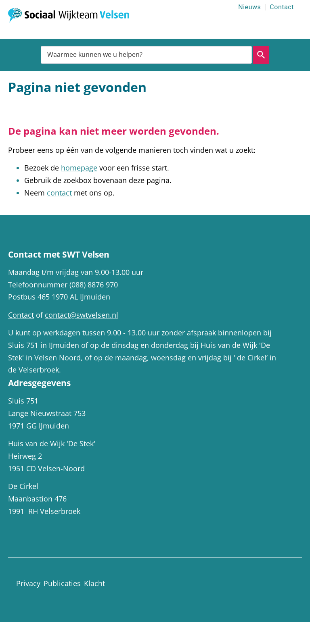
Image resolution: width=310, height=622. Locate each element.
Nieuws (249, 7)
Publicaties (62, 583)
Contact (282, 7)
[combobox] (146, 55)
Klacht (94, 583)
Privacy (28, 583)
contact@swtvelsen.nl (81, 315)
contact (59, 193)
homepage (79, 168)
